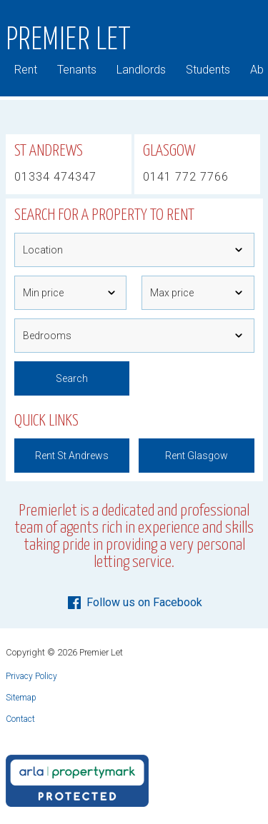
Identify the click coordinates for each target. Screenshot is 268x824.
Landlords (141, 69)
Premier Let (68, 41)
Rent (25, 69)
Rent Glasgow (196, 455)
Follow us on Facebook (134, 602)
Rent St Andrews (72, 455)
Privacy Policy (31, 676)
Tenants (76, 69)
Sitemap (21, 698)
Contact (20, 719)
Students (208, 69)
